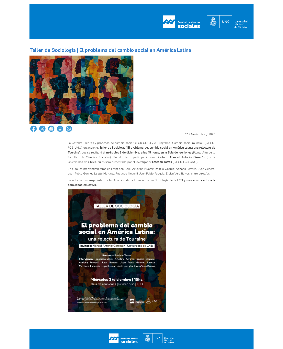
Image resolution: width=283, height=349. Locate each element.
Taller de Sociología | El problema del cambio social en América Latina (110, 50)
